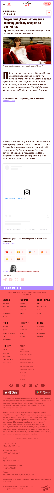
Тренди (39, 313)
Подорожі (23, 336)
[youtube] (43, 385)
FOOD (5, 323)
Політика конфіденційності (25, 358)
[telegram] (5, 279)
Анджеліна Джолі (25, 271)
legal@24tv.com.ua (11, 460)
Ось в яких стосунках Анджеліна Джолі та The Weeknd (23, 98)
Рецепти (5, 326)
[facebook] (11, 279)
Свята (22, 313)
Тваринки (23, 306)
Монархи (6, 303)
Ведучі (5, 350)
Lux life (7, 346)
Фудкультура (7, 340)
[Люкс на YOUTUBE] (9, 4)
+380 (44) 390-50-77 (11, 453)
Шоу (4, 310)
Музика (5, 316)
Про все (22, 326)
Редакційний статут (26, 363)
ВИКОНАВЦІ (40, 330)
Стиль (38, 310)
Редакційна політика (26, 366)
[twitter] (17, 279)
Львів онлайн (7, 363)
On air (40, 323)
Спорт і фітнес (41, 306)
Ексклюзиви (7, 313)
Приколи (22, 303)
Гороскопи (23, 310)
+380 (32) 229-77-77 (11, 446)
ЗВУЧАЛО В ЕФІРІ (41, 333)
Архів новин (23, 376)
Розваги (24, 300)
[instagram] (17, 385)
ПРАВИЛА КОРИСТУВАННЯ (24, 350)
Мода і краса (43, 300)
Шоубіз (5, 271)
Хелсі (4, 336)
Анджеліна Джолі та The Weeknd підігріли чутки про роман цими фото (25, 240)
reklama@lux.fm (9, 468)
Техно (22, 333)
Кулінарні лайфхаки (9, 333)
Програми (6, 353)
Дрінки (5, 330)
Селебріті (36, 271)
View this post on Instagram (15, 198)
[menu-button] (4, 4)
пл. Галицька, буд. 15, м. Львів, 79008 (18, 474)
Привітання (23, 330)
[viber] (22, 279)
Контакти (23, 372)
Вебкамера (6, 356)
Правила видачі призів (27, 369)
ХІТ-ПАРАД (40, 336)
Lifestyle (24, 323)
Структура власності (26, 354)
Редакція (22, 379)
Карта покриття (8, 359)
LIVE (46, 4)
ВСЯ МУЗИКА (40, 326)
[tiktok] (36, 385)
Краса (38, 303)
